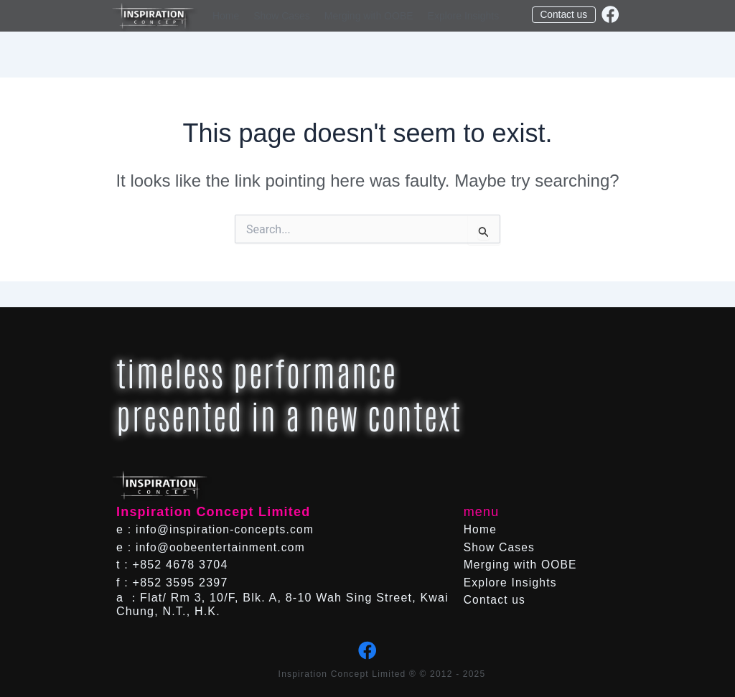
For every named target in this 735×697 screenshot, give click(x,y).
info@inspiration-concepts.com (227, 529)
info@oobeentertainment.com (222, 547)
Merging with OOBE (368, 16)
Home (225, 16)
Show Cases (281, 16)
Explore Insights (464, 16)
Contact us (495, 600)
